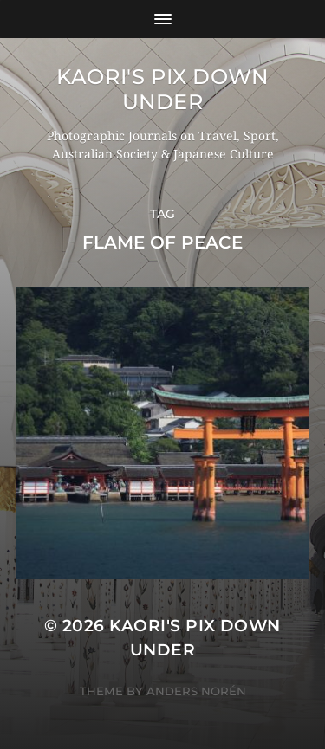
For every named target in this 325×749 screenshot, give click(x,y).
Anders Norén (196, 691)
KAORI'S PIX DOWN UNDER (162, 89)
